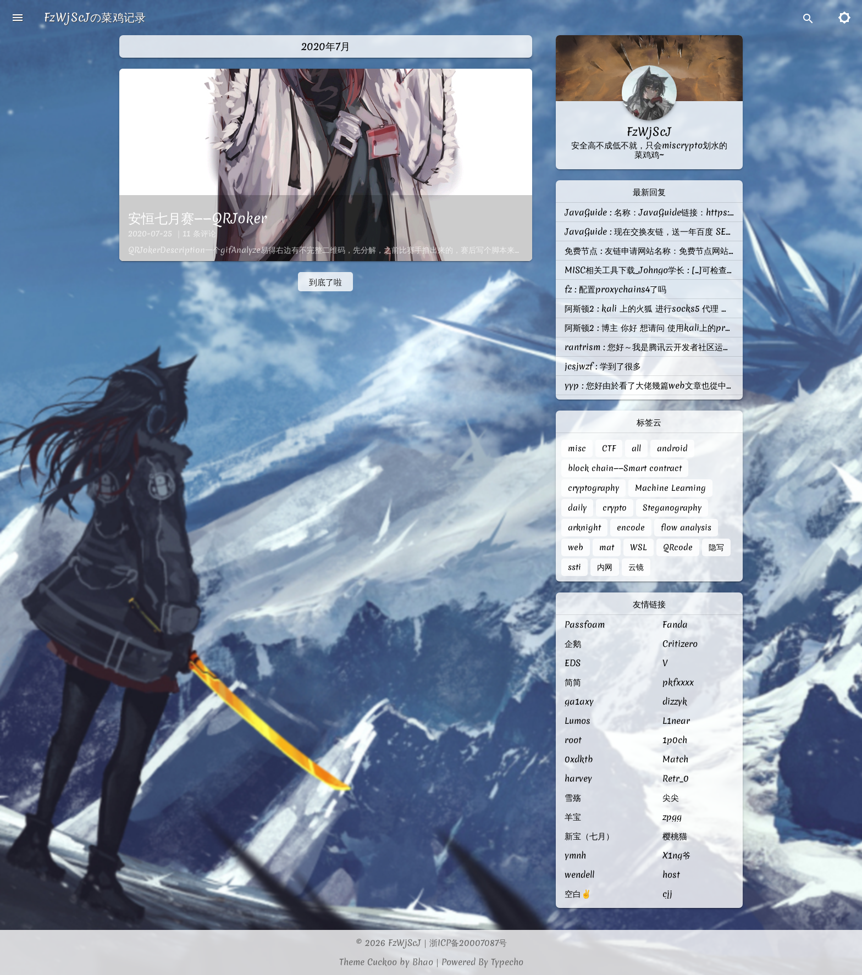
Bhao (422, 962)
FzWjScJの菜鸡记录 (95, 17)
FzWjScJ (404, 943)
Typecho (507, 962)
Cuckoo (382, 962)
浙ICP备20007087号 (468, 943)
